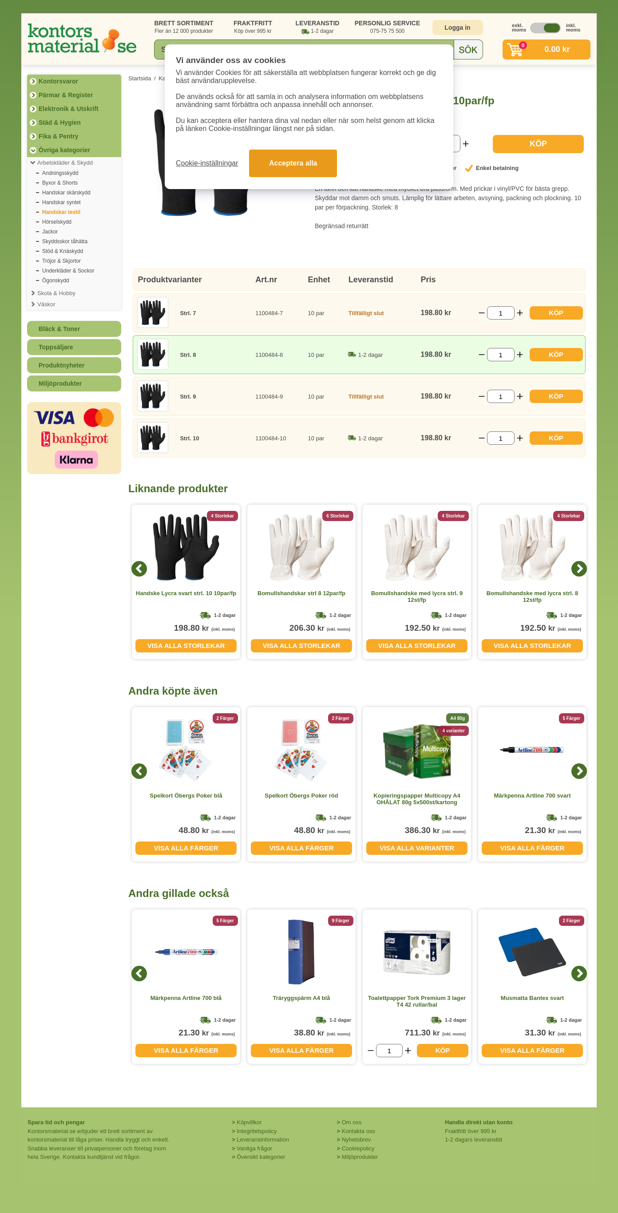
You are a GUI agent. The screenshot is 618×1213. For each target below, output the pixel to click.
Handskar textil (61, 212)
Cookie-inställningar (207, 163)
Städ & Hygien (60, 122)
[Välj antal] (501, 313)
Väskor (46, 304)
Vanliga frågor (254, 1148)
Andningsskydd (60, 173)
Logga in (457, 27)
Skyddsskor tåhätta (64, 241)
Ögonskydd (55, 280)
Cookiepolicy (358, 1148)
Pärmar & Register (66, 95)
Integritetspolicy (257, 1131)
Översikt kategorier (261, 1157)
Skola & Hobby (56, 293)
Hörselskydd (56, 222)
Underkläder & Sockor (68, 271)
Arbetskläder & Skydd (65, 162)
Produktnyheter (61, 365)
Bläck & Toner (59, 328)
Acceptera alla (293, 163)
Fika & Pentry (58, 136)
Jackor (50, 232)
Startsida (139, 78)
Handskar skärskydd (66, 193)
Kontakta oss (358, 1131)
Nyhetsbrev (356, 1139)
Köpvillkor (249, 1122)
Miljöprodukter (60, 383)
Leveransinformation (263, 1139)
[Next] (579, 569)
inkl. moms (571, 27)
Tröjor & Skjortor (61, 261)
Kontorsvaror (58, 81)
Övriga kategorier (64, 150)
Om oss (352, 1122)
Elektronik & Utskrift (69, 108)
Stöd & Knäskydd (62, 251)
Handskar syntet (61, 202)
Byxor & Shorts (60, 183)
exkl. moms (517, 27)
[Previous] (139, 569)
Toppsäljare (56, 347)
